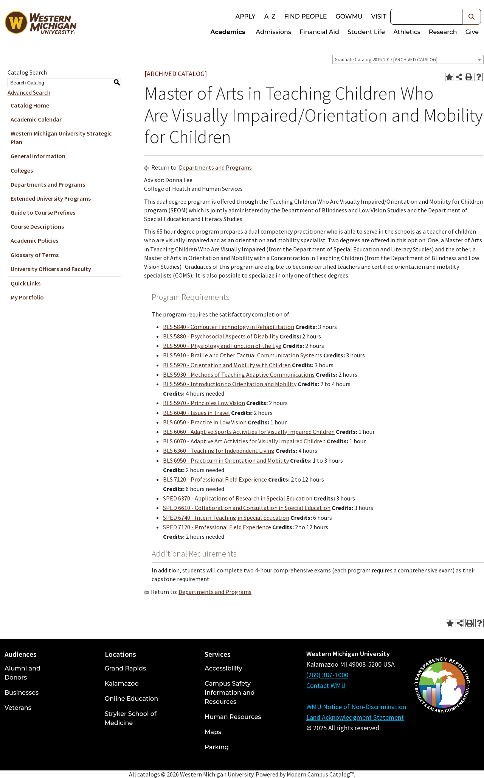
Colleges (22, 170)
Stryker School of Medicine (131, 718)
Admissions (274, 32)
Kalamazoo (122, 683)
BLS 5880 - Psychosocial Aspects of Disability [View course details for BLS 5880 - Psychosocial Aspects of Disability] (220, 336)
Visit (378, 16)
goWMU (348, 16)
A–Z (270, 16)
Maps (213, 732)
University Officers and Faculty (51, 269)
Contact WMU (326, 685)
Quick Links (25, 283)
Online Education (131, 698)
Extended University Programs (51, 198)
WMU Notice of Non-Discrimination (356, 706)
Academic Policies (34, 240)
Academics (227, 32)
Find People (305, 16)
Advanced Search (29, 92)
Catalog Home (30, 105)
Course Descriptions (37, 226)
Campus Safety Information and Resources (229, 692)
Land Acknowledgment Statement (355, 717)
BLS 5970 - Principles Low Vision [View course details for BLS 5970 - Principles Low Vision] (204, 403)
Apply (245, 16)
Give (472, 32)
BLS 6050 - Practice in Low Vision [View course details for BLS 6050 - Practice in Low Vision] (205, 422)
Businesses (22, 692)
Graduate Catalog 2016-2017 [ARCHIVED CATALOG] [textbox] (386, 59)
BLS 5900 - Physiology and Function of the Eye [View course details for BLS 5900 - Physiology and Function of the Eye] (222, 345)
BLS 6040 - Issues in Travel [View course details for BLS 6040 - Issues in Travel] (196, 412)
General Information (38, 156)
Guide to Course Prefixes (43, 212)
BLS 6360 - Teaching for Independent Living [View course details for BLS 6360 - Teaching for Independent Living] (219, 450)
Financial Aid (319, 32)
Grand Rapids (125, 668)
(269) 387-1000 (327, 674)
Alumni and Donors (22, 673)
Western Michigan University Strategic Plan (61, 137)
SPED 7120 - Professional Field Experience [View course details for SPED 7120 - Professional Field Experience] (217, 527)
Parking (217, 747)
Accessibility (223, 668)
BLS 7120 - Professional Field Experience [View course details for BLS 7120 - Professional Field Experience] (215, 479)
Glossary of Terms (35, 255)
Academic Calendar (36, 119)
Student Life (366, 32)
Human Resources (233, 716)
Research (443, 32)
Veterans (18, 707)
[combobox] (408, 59)
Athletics (406, 32)
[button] (471, 17)
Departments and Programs (48, 184)
